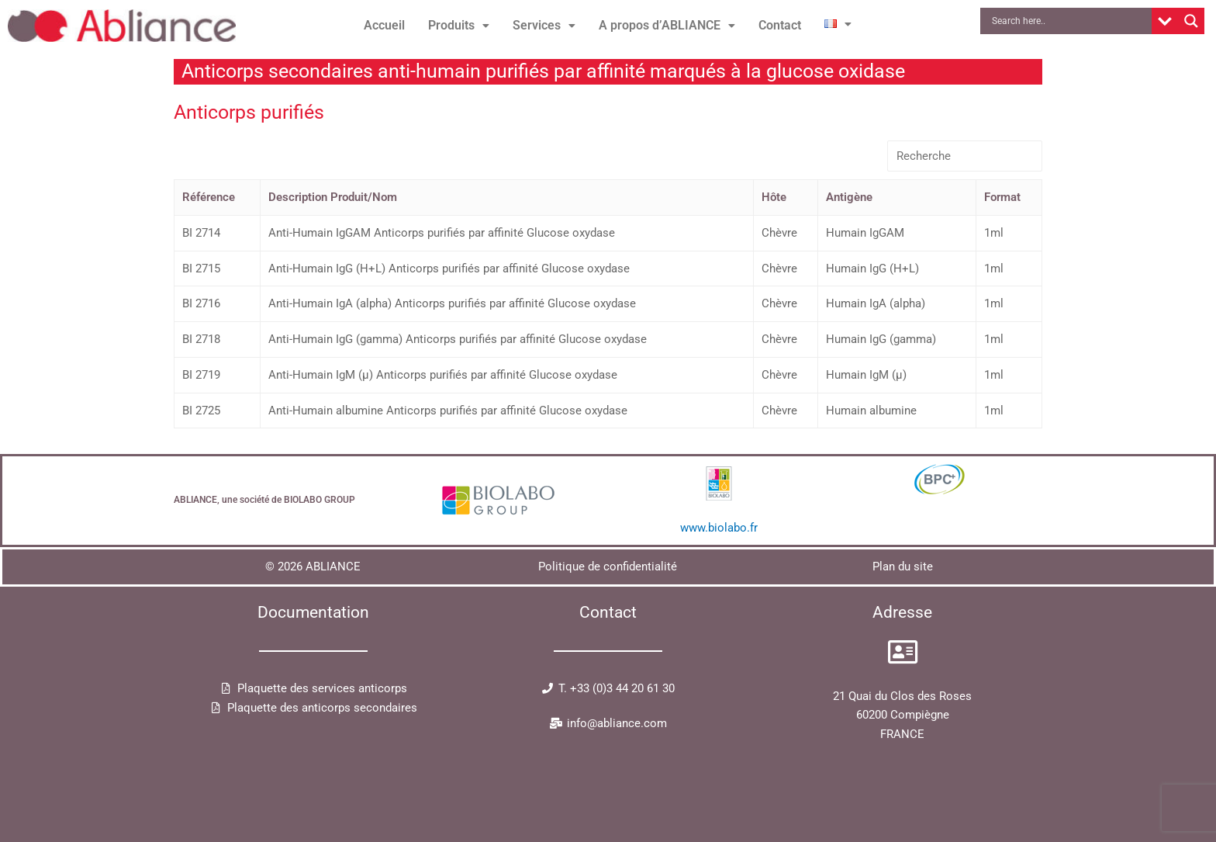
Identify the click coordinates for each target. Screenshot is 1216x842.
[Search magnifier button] (1191, 21)
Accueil (384, 25)
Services (544, 25)
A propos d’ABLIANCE (667, 25)
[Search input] (1069, 21)
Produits (458, 25)
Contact (779, 25)
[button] (458, 25)
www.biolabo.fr (719, 528)
